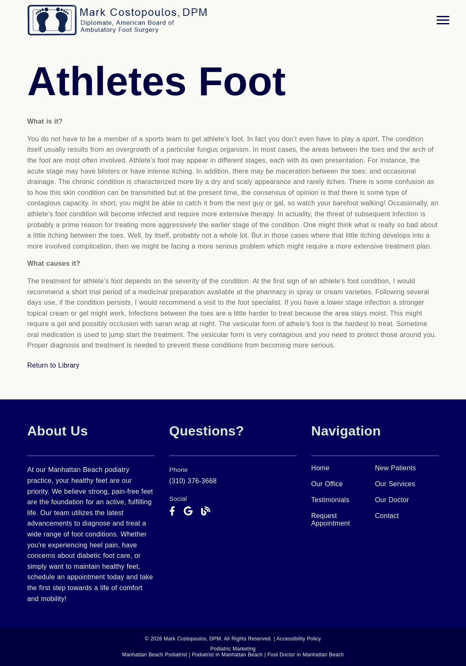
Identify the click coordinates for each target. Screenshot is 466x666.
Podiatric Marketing (233, 649)
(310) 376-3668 (193, 481)
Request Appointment (330, 519)
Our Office (327, 483)
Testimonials (330, 499)
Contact (387, 515)
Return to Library (53, 365)
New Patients (395, 468)
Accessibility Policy (299, 639)
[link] (172, 511)
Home (320, 468)
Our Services (395, 483)
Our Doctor (392, 499)
